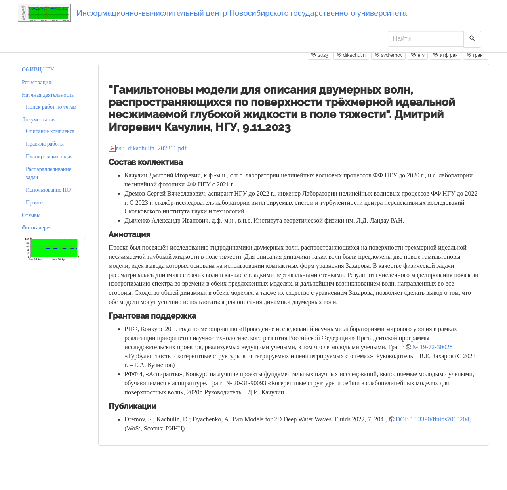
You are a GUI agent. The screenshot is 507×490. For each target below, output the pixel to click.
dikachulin (351, 55)
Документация (39, 120)
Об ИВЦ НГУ (38, 70)
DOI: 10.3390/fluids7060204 (432, 419)
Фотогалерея (36, 228)
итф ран (445, 55)
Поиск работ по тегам (51, 107)
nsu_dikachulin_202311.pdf (151, 148)
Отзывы (31, 215)
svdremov (388, 55)
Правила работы (45, 144)
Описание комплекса (50, 131)
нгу (417, 55)
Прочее (34, 203)
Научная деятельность (48, 95)
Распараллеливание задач (48, 173)
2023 (319, 55)
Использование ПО (48, 190)
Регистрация (36, 82)
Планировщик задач (49, 156)
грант (475, 55)
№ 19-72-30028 (432, 347)
